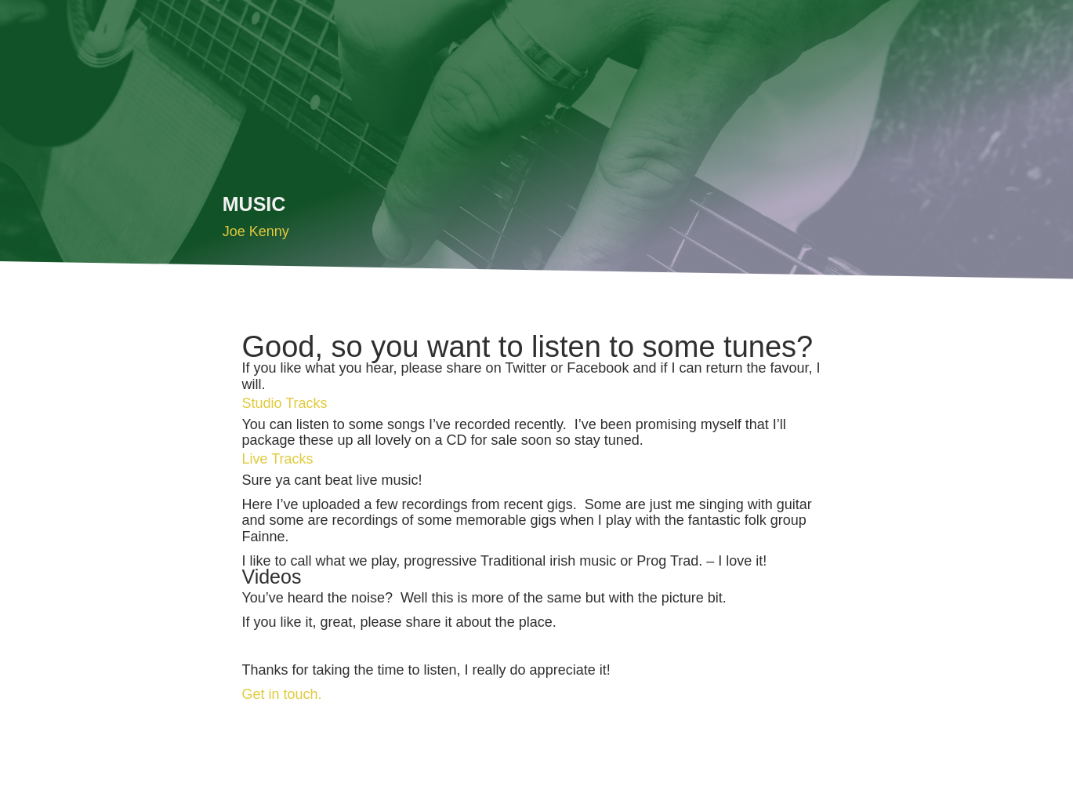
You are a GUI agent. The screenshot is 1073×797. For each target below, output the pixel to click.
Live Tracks (277, 459)
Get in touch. (281, 694)
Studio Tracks (284, 403)
